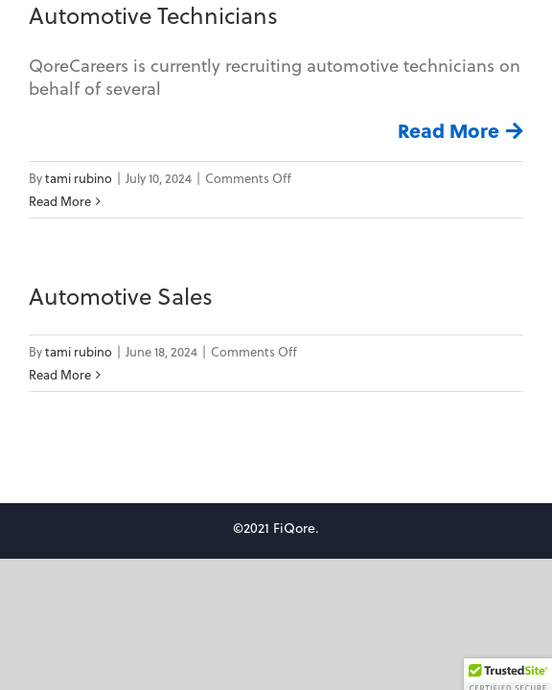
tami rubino (78, 178)
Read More (448, 130)
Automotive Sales (121, 295)
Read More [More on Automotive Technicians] (60, 201)
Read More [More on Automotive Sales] (60, 374)
